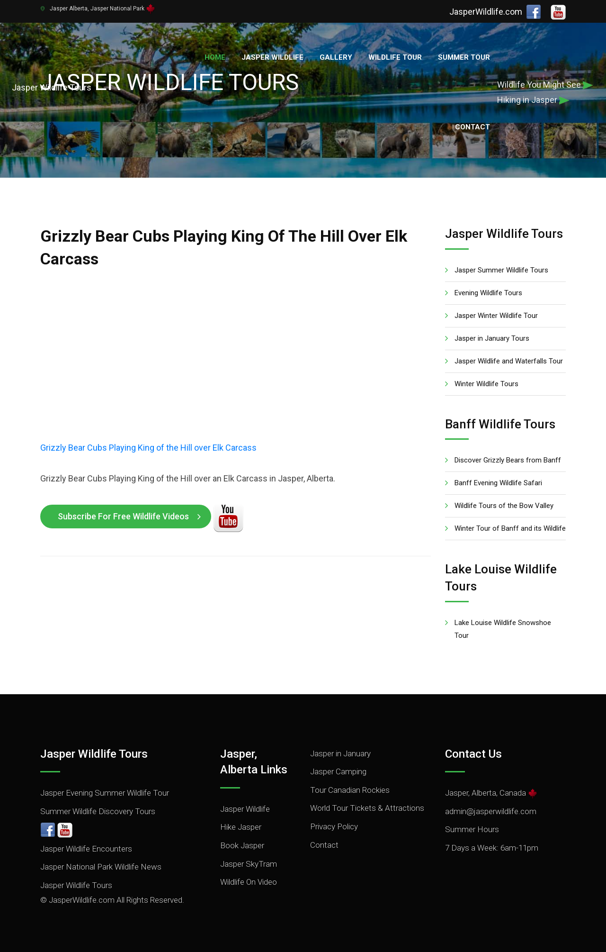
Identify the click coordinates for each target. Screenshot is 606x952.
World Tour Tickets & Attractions (367, 808)
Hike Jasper (240, 827)
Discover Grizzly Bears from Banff (507, 460)
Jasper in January (340, 753)
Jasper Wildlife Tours (76, 885)
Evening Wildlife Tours (488, 293)
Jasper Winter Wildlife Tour (496, 315)
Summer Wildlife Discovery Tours (97, 811)
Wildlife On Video (248, 882)
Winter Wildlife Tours (486, 384)
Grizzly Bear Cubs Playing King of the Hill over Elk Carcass (148, 448)
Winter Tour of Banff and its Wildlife (510, 528)
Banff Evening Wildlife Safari (498, 483)
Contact (472, 127)
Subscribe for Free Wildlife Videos (123, 516)
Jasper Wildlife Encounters (86, 848)
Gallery (336, 57)
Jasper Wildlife (272, 57)
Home (215, 57)
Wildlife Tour (395, 57)
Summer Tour (464, 57)
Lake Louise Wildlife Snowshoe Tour (502, 629)
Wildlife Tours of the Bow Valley (503, 505)
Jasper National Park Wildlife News (100, 866)
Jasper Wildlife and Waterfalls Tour (508, 361)
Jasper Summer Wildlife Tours (501, 270)
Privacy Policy (334, 826)
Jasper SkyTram (248, 864)
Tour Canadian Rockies (350, 790)
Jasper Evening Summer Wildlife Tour (104, 793)
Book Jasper (242, 845)
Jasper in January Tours (491, 338)
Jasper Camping (338, 771)
